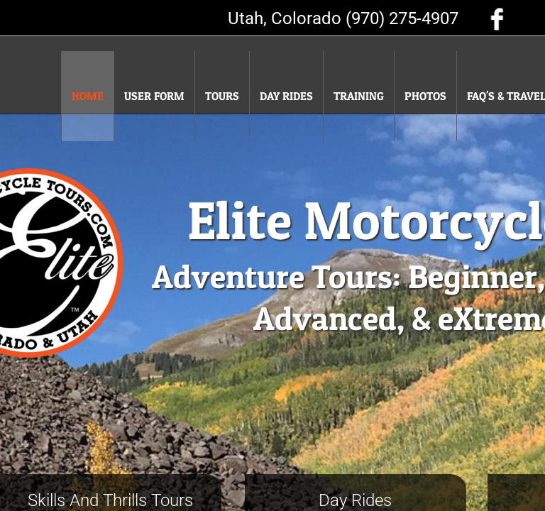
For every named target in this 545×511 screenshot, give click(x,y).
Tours (222, 96)
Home (88, 96)
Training (359, 96)
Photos (425, 96)
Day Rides (286, 96)
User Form (154, 96)
